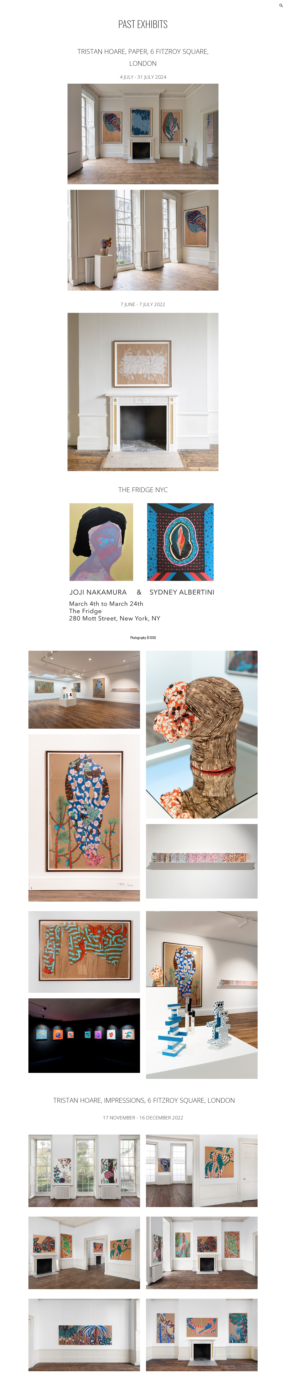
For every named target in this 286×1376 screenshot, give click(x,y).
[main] (143, 24)
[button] (281, 5)
